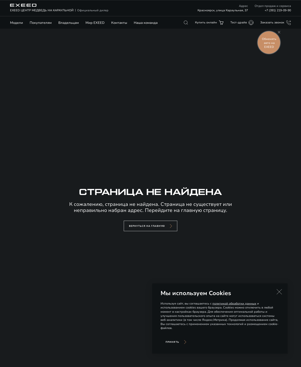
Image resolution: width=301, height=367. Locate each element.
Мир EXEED (95, 22)
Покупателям (41, 22)
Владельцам (68, 22)
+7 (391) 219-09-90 (278, 10)
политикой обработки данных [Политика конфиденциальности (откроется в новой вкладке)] (234, 304)
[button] (279, 292)
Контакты (119, 22)
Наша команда (146, 22)
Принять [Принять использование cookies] (172, 342)
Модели (16, 22)
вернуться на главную (147, 226)
